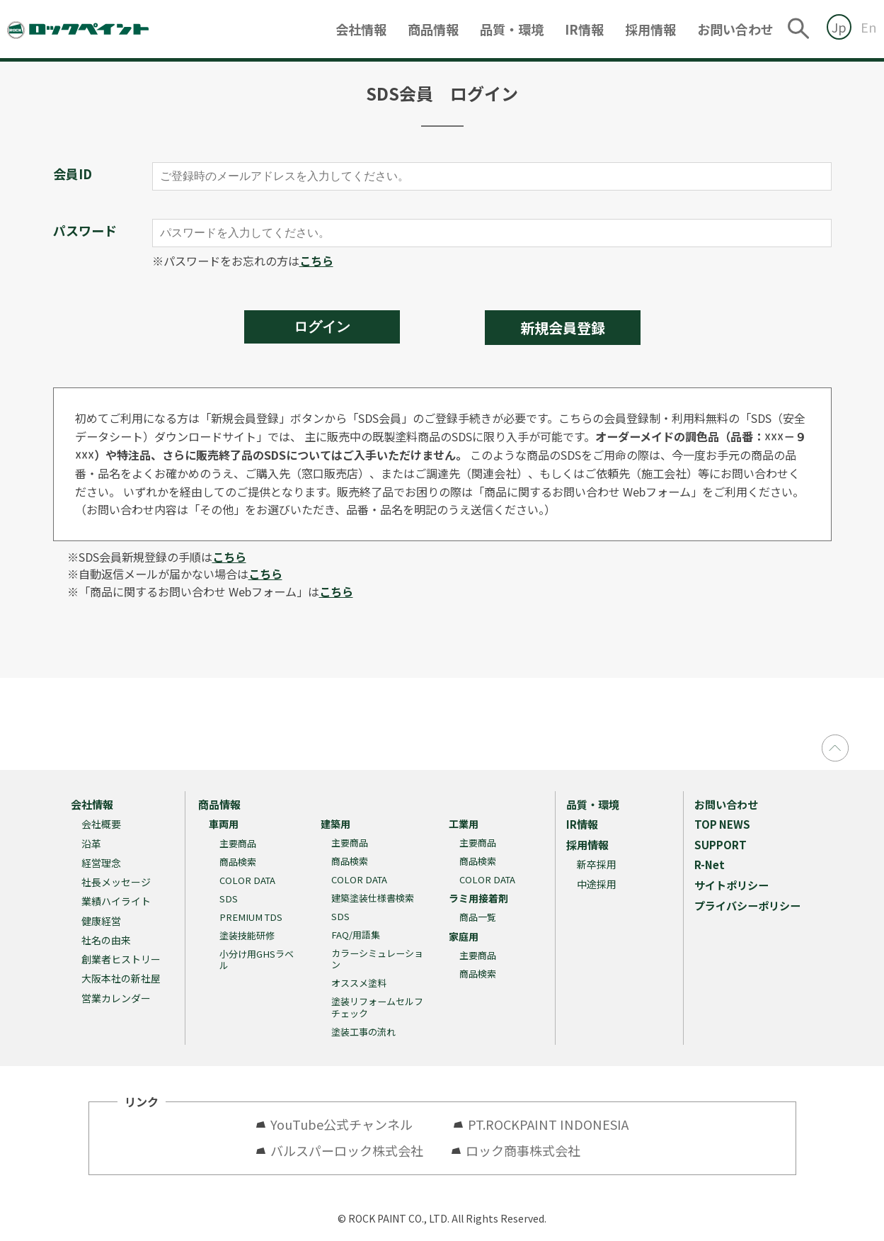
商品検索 (237, 861)
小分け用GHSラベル (256, 959)
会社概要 (101, 824)
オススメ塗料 (358, 983)
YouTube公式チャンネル (347, 1124)
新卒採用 (596, 864)
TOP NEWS (722, 824)
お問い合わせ (735, 29)
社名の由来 (106, 940)
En (869, 27)
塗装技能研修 (247, 935)
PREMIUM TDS (250, 917)
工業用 (463, 824)
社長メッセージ (116, 882)
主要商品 (237, 843)
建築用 (335, 824)
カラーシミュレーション (377, 958)
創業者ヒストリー (121, 959)
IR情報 (584, 29)
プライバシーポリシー (747, 905)
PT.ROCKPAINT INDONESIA (548, 1124)
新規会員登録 (562, 327)
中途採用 (596, 884)
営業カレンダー (116, 998)
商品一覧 (477, 917)
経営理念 (101, 863)
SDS (228, 898)
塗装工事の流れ (363, 1031)
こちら (316, 261)
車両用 (224, 824)
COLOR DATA (247, 880)
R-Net (709, 864)
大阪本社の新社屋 (121, 978)
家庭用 (463, 936)
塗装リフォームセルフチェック (377, 1006)
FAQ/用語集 (355, 934)
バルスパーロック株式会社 (346, 1150)
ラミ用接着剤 (478, 898)
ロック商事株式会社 (523, 1150)
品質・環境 (512, 29)
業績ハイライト (116, 901)
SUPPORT (720, 844)
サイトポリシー (731, 885)
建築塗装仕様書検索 (372, 898)
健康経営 (101, 921)
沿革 (91, 844)
